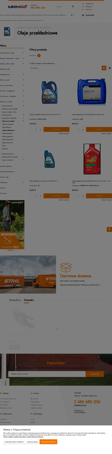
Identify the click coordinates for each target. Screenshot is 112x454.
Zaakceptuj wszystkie (48, 442)
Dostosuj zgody (32, 442)
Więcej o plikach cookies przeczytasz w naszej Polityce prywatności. (23, 437)
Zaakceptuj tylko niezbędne (14, 442)
